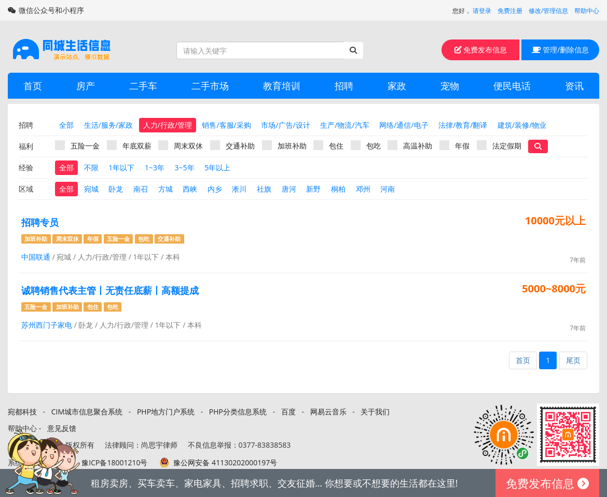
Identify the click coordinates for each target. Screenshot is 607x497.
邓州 (363, 189)
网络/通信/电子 (403, 125)
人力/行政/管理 (167, 125)
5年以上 (217, 167)
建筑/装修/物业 (522, 125)
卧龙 (115, 189)
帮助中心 (586, 10)
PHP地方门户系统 (166, 412)
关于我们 (375, 412)
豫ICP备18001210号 (114, 462)
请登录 (482, 10)
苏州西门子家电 (46, 325)
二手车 (143, 85)
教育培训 (281, 85)
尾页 (573, 360)
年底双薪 (129, 145)
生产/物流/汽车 (344, 125)
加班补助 (284, 145)
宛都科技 (22, 412)
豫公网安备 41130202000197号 (225, 462)
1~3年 (154, 167)
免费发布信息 (480, 50)
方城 (165, 189)
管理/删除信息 (560, 50)
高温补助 (410, 145)
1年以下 (121, 167)
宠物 (449, 85)
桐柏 (338, 189)
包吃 (366, 145)
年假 (454, 145)
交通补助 (232, 145)
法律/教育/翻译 (462, 125)
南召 (140, 189)
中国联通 (35, 257)
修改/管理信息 (548, 10)
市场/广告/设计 (285, 125)
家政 (397, 85)
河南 (387, 189)
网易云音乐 (328, 412)
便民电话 (512, 85)
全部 (66, 125)
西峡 (190, 189)
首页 (32, 85)
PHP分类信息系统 (238, 412)
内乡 (215, 189)
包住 (328, 145)
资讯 (574, 85)
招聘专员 (40, 222)
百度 (288, 412)
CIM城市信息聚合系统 (86, 412)
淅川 (239, 189)
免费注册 (510, 10)
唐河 (289, 189)
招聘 (344, 85)
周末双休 (180, 145)
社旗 (264, 189)
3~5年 (185, 167)
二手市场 (210, 85)
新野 (313, 189)
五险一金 (77, 145)
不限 (91, 167)
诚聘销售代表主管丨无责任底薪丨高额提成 (110, 290)
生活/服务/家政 (108, 125)
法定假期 (499, 145)
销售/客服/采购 (226, 125)
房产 (85, 85)
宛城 (91, 189)
